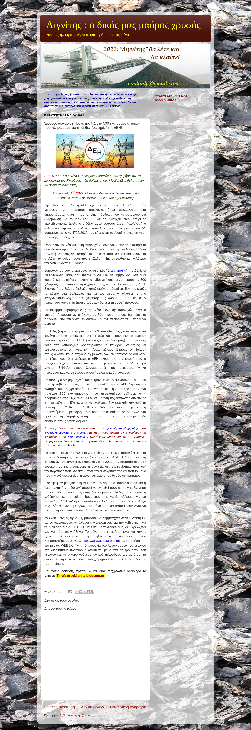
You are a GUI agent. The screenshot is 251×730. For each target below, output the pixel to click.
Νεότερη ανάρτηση (59, 707)
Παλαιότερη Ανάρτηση (128, 707)
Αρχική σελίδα (92, 707)
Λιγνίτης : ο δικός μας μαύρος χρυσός (123, 24)
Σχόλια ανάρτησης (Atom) (75, 715)
